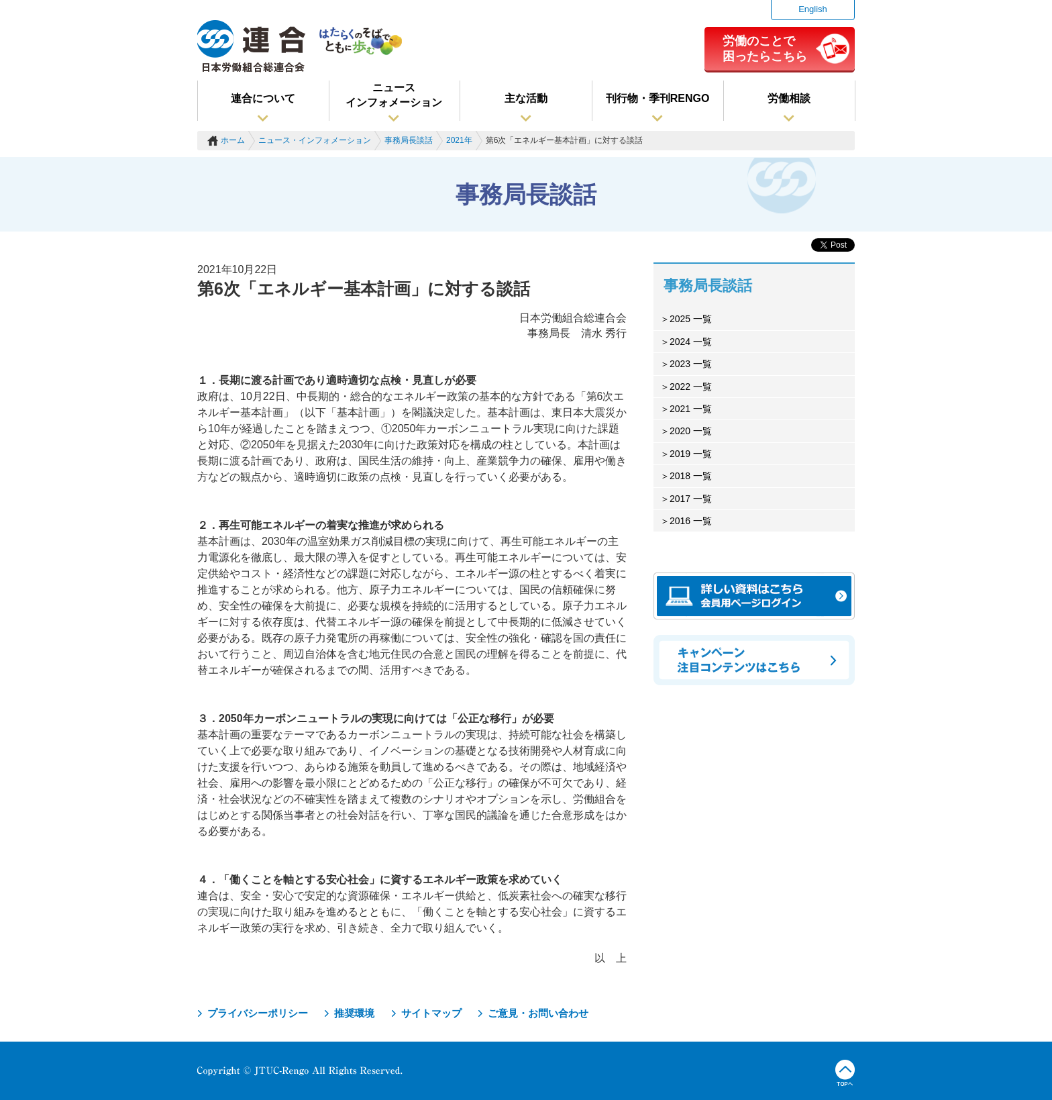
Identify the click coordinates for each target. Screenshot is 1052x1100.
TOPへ (845, 1073)
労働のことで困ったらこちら (765, 48)
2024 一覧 (691, 341)
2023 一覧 (691, 363)
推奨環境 (354, 1013)
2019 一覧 (691, 453)
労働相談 (789, 98)
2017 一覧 (691, 498)
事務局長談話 (408, 140)
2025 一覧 (691, 318)
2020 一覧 (691, 431)
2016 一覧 (691, 520)
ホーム (233, 140)
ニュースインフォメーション (394, 95)
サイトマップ (431, 1013)
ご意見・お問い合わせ (538, 1013)
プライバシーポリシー (257, 1013)
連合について (263, 98)
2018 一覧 (691, 475)
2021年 (459, 140)
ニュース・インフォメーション (314, 140)
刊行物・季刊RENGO (658, 98)
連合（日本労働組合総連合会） (251, 46)
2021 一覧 (691, 408)
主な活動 (526, 98)
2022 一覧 (691, 386)
